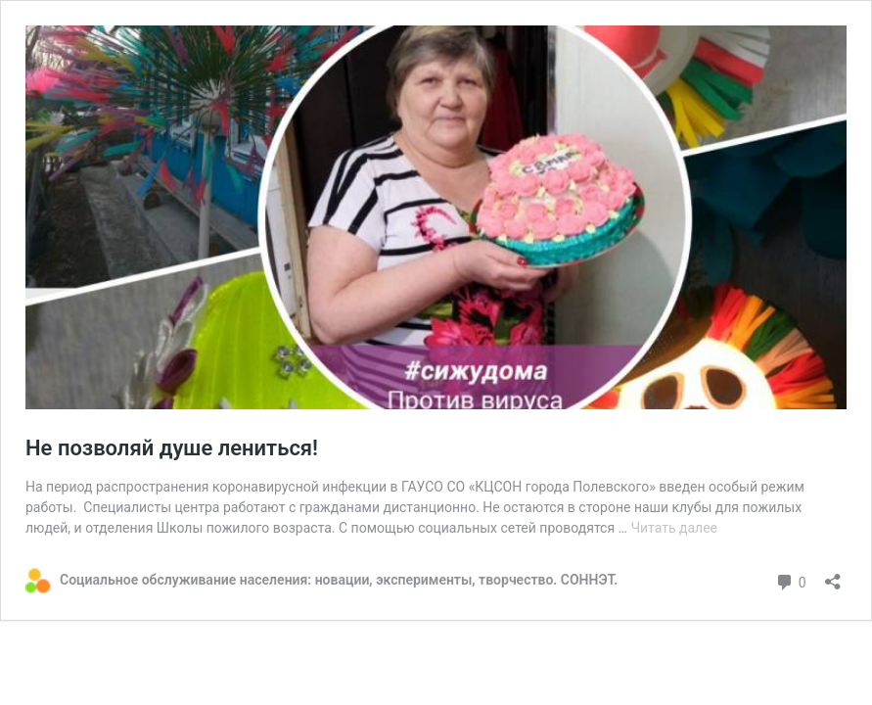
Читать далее (673, 528)
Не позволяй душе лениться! (171, 448)
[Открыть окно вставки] (833, 575)
